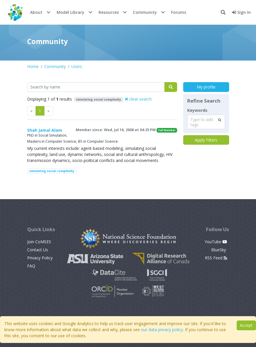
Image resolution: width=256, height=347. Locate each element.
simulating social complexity (51, 171)
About (36, 12)
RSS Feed (216, 258)
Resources (109, 12)
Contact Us (37, 249)
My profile (206, 87)
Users (76, 66)
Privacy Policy (40, 258)
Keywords (197, 110)
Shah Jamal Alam (44, 130)
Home (33, 66)
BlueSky (219, 249)
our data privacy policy (162, 329)
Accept (246, 325)
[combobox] (206, 122)
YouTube (216, 241)
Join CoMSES (39, 241)
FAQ (31, 266)
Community (145, 12)
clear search (138, 99)
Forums (178, 12)
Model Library (70, 12)
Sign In (241, 12)
